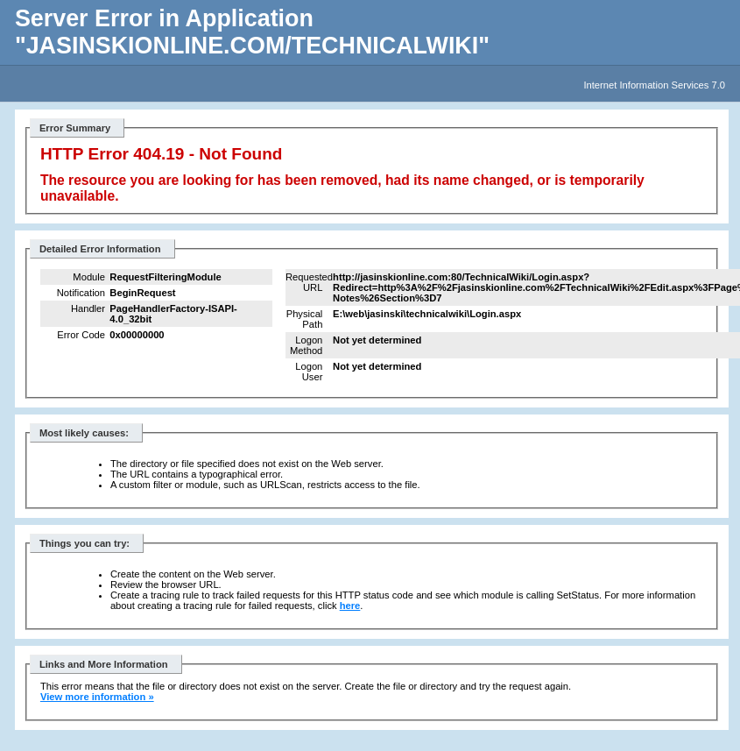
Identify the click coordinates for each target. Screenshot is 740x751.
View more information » (97, 696)
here (350, 605)
